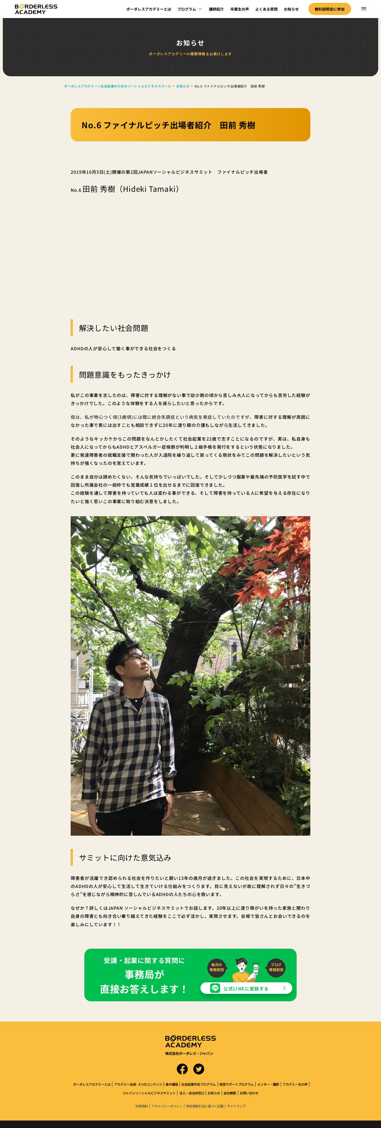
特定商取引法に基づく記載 (204, 1106)
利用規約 (141, 1106)
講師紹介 (216, 9)
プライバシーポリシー (166, 1106)
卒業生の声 (239, 9)
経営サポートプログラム (236, 1084)
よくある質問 (266, 9)
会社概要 (229, 1093)
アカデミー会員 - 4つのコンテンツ (138, 1084)
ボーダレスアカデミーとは (148, 9)
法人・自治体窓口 (191, 1093)
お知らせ (291, 9)
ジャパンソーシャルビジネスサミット (149, 1093)
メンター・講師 (268, 1084)
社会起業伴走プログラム (198, 1084)
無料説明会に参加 (330, 9)
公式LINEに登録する (246, 988)
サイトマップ (236, 1106)
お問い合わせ (249, 1093)
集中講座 (172, 1084)
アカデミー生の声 (295, 1084)
